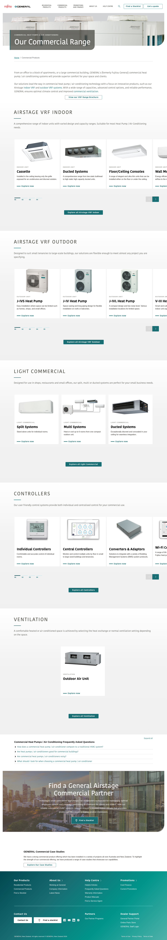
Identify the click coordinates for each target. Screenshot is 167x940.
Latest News (54, 893)
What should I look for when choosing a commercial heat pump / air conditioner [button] (53, 761)
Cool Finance (126, 885)
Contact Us (23, 920)
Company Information (58, 889)
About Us (54, 880)
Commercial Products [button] (62, 6)
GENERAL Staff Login (129, 927)
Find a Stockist (133, 6)
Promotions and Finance (78, 6)
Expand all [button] (148, 738)
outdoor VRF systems (51, 87)
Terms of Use (126, 936)
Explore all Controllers (83, 590)
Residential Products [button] (47, 6)
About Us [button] (93, 6)
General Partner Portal (129, 919)
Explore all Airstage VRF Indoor (83, 212)
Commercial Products (23, 889)
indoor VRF (29, 87)
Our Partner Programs (94, 919)
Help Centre (92, 880)
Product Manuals (92, 897)
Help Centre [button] (108, 6)
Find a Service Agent (93, 901)
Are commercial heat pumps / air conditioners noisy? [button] (40, 756)
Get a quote (153, 6)
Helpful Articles (91, 885)
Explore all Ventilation (83, 716)
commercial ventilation (86, 91)
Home (16, 58)
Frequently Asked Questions (96, 889)
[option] (37, 164)
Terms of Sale (148, 936)
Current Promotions (128, 889)
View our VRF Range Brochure (83, 97)
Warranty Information (93, 893)
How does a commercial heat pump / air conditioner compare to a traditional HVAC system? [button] (58, 746)
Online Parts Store (128, 923)
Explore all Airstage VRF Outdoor (83, 342)
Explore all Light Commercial (83, 464)
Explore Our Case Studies (39, 865)
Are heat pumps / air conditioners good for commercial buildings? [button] (46, 751)
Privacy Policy (137, 936)
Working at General (57, 885)
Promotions (127, 880)
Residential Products (22, 885)
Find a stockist (47, 920)
